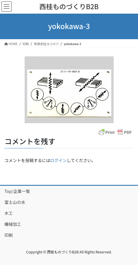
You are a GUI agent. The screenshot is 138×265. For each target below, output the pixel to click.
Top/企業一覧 (17, 191)
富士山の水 (14, 202)
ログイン (58, 160)
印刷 (8, 235)
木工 (8, 213)
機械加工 (12, 224)
